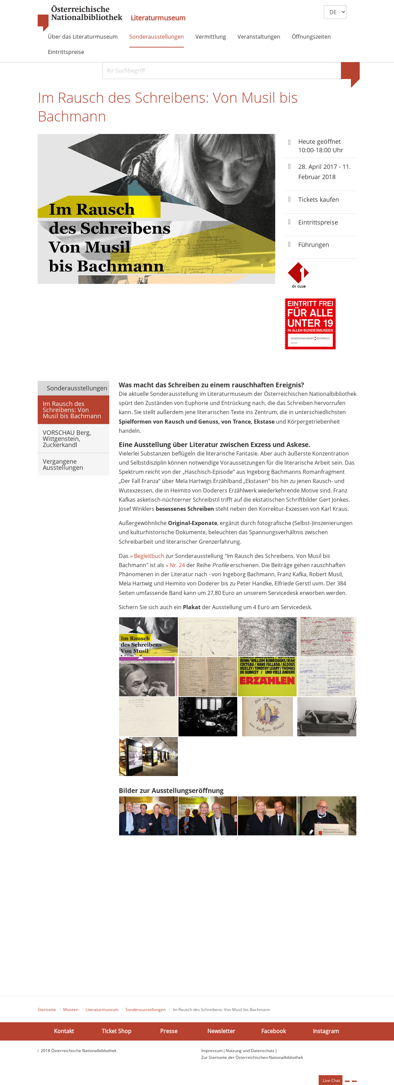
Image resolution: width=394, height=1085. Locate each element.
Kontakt (64, 1035)
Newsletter (221, 1035)
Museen (70, 1013)
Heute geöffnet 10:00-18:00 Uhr (320, 148)
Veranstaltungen (259, 36)
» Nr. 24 (175, 568)
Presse (168, 1035)
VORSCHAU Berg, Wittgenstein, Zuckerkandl (67, 441)
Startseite (47, 1013)
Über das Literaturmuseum (83, 36)
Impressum (212, 1054)
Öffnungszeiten (311, 36)
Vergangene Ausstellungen (63, 467)
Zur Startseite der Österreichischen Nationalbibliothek (252, 1061)
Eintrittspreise (66, 52)
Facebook (273, 1035)
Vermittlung (210, 36)
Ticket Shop (116, 1035)
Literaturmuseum (158, 18)
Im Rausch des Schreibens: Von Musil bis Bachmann (72, 412)
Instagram (326, 1035)
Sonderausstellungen (156, 36)
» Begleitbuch (147, 559)
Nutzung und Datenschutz (250, 1054)
